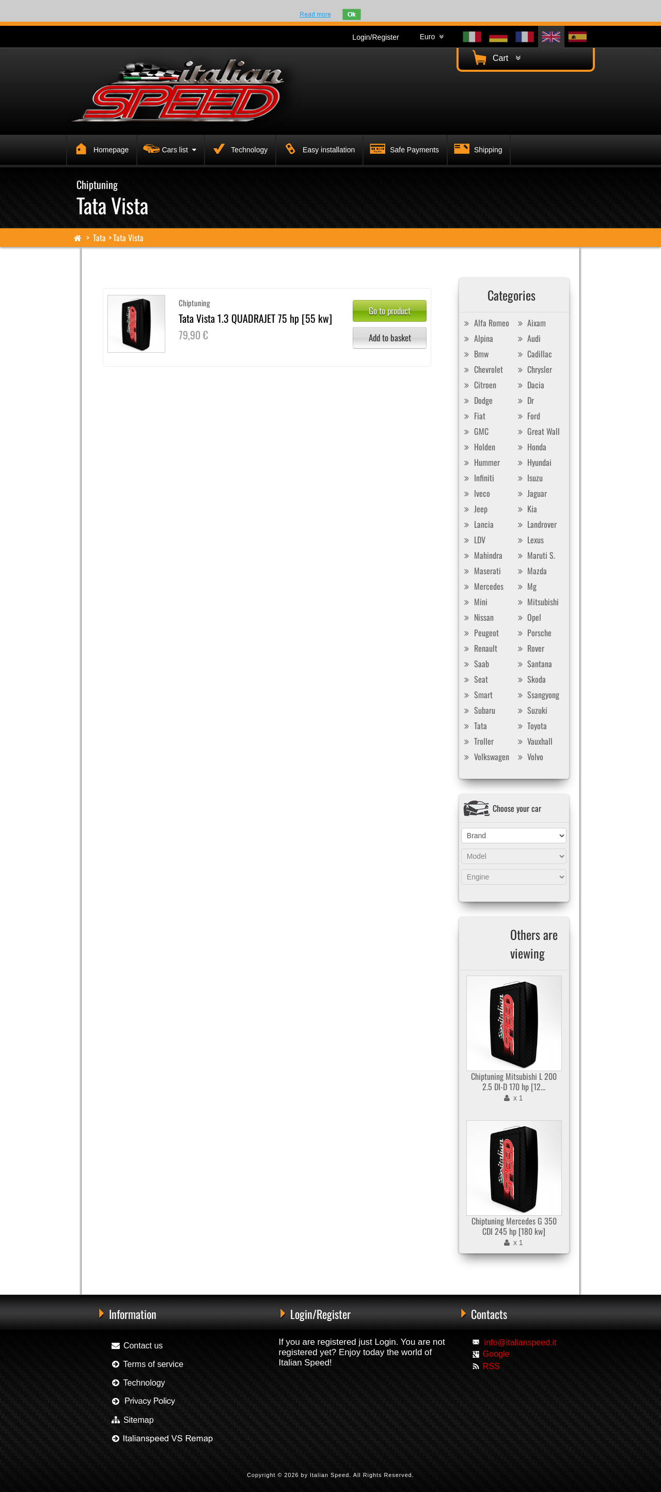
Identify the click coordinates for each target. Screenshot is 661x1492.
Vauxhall (534, 741)
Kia (526, 509)
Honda (530, 447)
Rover (529, 648)
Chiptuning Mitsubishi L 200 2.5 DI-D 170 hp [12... (514, 1081)
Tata (99, 237)
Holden (478, 447)
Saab (475, 663)
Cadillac (533, 354)
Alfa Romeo (485, 323)
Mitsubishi (537, 601)
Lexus (529, 540)
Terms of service (147, 1364)
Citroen (479, 385)
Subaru (478, 710)
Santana (533, 663)
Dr (524, 400)
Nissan (478, 617)
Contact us (137, 1345)
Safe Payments (403, 148)
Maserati (481, 571)
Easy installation (317, 148)
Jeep (474, 509)
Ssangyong (537, 694)
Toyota (531, 725)
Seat (475, 679)
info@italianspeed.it (520, 1342)
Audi (528, 338)
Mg (526, 586)
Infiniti (478, 478)
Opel (528, 617)
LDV (473, 540)
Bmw (475, 354)
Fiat (473, 416)
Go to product (390, 310)
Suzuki (531, 710)
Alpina (477, 338)
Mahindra (482, 555)
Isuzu (529, 478)
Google (496, 1353)
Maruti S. (535, 555)
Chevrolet (482, 369)
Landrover (536, 524)
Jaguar (531, 493)
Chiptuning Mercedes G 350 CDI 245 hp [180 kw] (514, 1226)
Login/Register (375, 37)
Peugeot (480, 632)
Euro (432, 37)
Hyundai (533, 462)
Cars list (168, 148)
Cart (495, 57)
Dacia (529, 385)
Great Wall (537, 431)
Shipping (476, 148)
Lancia (478, 524)
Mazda (531, 571)
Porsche (533, 632)
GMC (475, 431)
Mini (474, 601)
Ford (527, 416)
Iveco (476, 493)
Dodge (477, 400)
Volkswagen (485, 756)
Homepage (100, 148)
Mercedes (482, 586)
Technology (238, 148)
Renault (479, 648)
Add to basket (390, 337)
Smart (477, 694)
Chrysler (533, 369)
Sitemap (132, 1420)
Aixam (530, 323)
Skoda (530, 679)
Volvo (529, 756)
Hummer (481, 462)
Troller (478, 741)
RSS (491, 1366)
